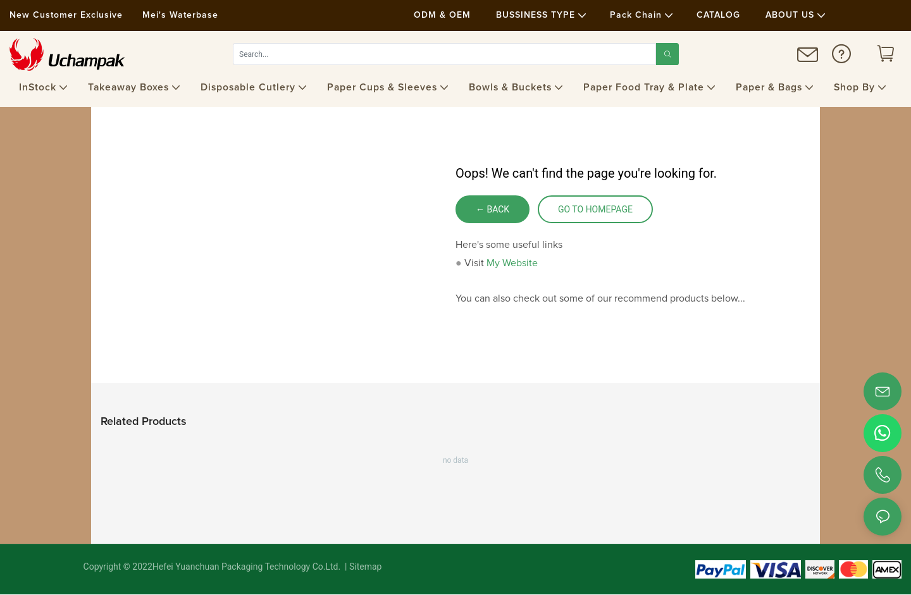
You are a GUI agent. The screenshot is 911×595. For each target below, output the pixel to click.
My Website (512, 263)
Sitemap (364, 567)
